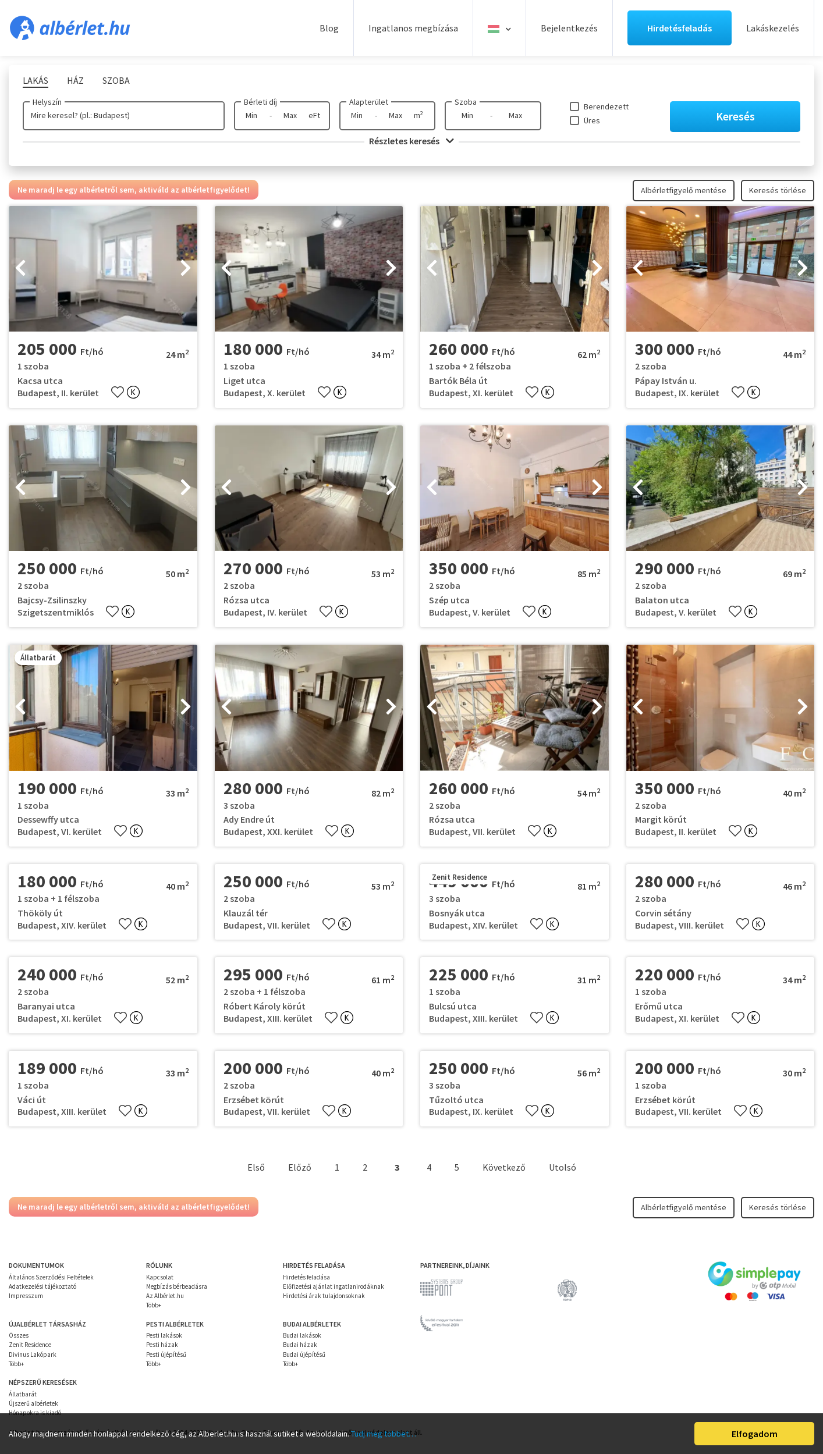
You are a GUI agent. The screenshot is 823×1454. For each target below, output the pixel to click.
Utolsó (562, 1167)
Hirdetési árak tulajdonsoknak (324, 1296)
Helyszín (47, 102)
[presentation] (20, 269)
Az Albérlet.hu (165, 1296)
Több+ (153, 1305)
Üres (592, 120)
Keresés (735, 116)
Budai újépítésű (304, 1354)
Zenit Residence (30, 1345)
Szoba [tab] (116, 80)
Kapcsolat (159, 1277)
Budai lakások (302, 1335)
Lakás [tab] (35, 80)
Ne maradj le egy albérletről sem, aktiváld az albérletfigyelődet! (133, 189)
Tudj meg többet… (383, 1433)
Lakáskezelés (772, 28)
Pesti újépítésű (166, 1354)
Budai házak (300, 1345)
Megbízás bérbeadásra (176, 1286)
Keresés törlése (777, 190)
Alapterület (368, 102)
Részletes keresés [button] (411, 141)
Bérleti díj (260, 102)
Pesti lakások (164, 1335)
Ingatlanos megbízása (413, 28)
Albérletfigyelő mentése (683, 190)
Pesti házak (162, 1345)
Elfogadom (755, 1433)
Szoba (466, 102)
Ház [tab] (75, 80)
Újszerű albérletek (33, 1403)
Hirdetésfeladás (679, 28)
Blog (329, 28)
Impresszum (26, 1296)
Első (256, 1167)
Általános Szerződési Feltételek (51, 1277)
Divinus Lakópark (32, 1354)
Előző (299, 1167)
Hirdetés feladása (306, 1277)
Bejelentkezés (569, 28)
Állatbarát (23, 1394)
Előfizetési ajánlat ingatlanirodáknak (333, 1286)
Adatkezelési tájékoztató (42, 1286)
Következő (504, 1167)
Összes (19, 1335)
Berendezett (606, 106)
